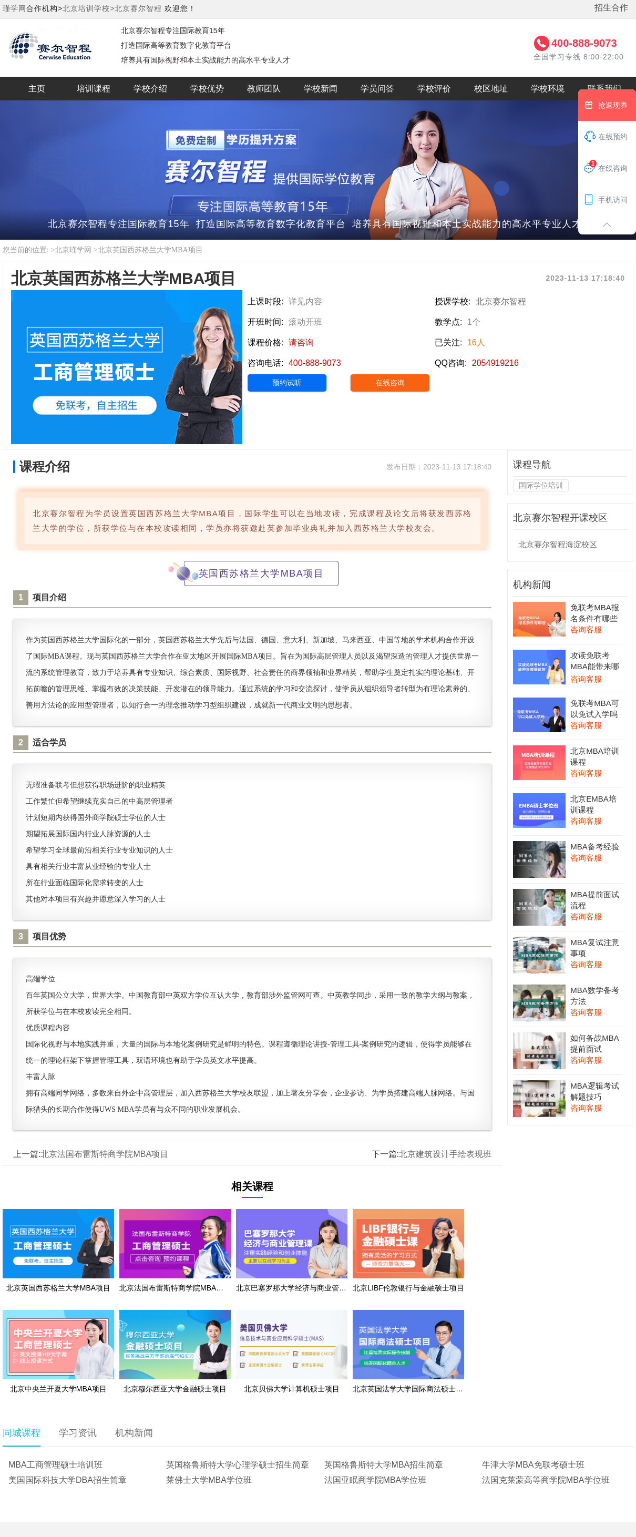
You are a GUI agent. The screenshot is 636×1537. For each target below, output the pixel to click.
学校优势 (207, 88)
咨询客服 (586, 629)
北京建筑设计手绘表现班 (445, 1154)
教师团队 (264, 88)
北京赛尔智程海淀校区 (557, 544)
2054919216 (495, 362)
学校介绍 (150, 88)
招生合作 (611, 7)
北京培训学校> (89, 8)
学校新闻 (320, 88)
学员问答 (377, 88)
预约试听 (287, 382)
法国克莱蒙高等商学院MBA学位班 (546, 1479)
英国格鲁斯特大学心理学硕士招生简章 (237, 1464)
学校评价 (434, 88)
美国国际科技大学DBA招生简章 (67, 1479)
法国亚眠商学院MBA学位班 (375, 1479)
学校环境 (548, 88)
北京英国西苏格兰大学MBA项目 (150, 250)
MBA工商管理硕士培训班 (55, 1464)
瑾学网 (14, 8)
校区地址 (491, 88)
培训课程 (93, 88)
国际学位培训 (541, 485)
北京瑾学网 (73, 250)
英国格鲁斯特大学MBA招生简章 (384, 1464)
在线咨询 (390, 382)
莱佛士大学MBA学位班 (209, 1479)
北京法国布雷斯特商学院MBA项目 (104, 1154)
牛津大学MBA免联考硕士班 (533, 1464)
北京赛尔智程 (138, 8)
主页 (36, 88)
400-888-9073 (584, 43)
